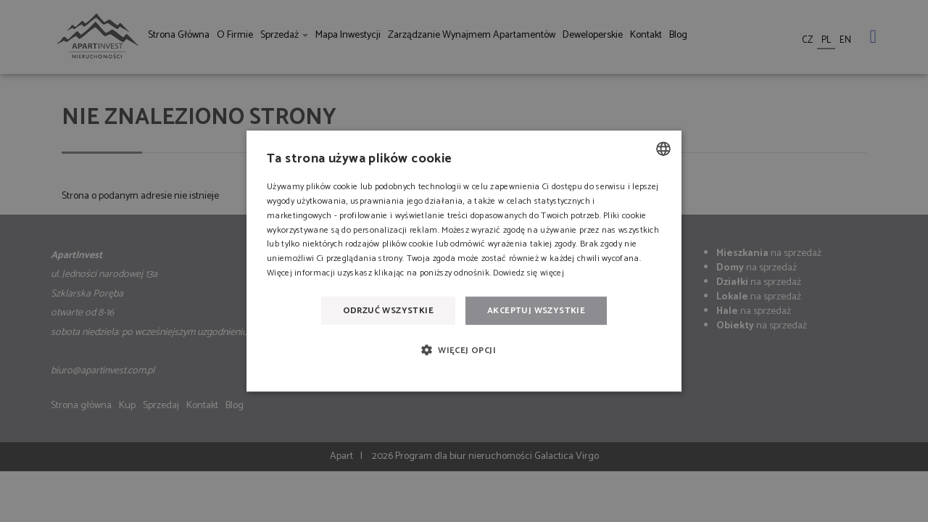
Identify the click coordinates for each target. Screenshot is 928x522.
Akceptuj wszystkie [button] (536, 311)
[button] (464, 350)
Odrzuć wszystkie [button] (388, 311)
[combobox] (663, 148)
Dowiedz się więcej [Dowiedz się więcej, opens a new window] (528, 273)
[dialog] (464, 261)
